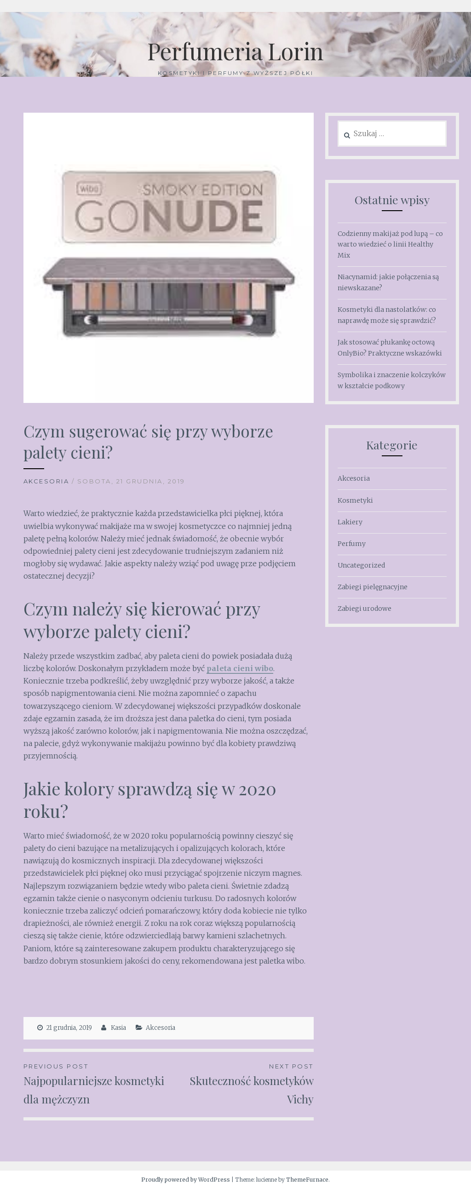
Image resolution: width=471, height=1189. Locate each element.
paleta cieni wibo (240, 668)
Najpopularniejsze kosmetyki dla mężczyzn (95, 1084)
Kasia (118, 1028)
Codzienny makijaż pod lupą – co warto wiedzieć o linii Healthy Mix (390, 245)
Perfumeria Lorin (235, 50)
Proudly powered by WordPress (185, 1179)
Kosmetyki (355, 500)
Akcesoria (46, 481)
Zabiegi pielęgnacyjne (373, 587)
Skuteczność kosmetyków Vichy (240, 1084)
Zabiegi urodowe (364, 608)
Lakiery (350, 522)
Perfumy (352, 544)
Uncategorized (361, 565)
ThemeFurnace (307, 1179)
